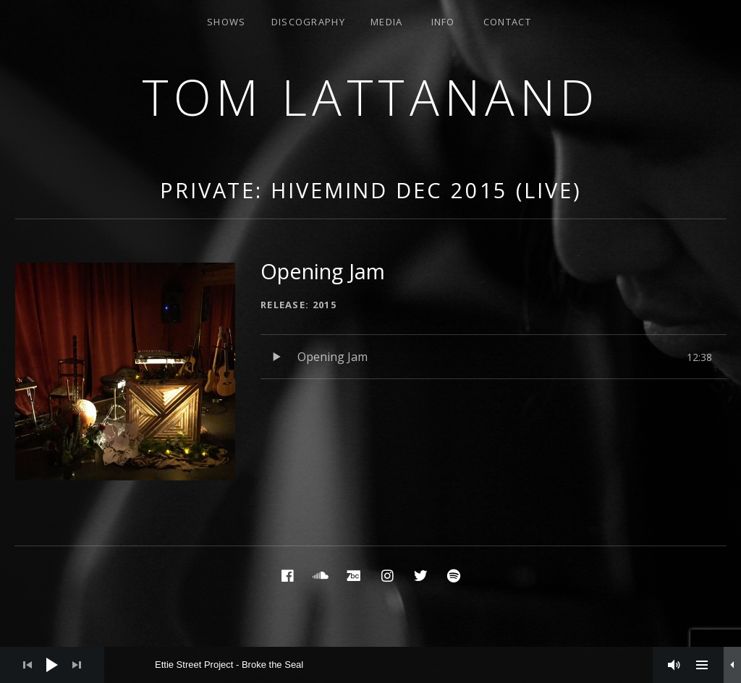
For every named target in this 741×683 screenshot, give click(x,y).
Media (386, 21)
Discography (308, 21)
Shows (226, 21)
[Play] (52, 664)
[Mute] (674, 664)
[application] (370, 665)
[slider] (385, 665)
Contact (507, 21)
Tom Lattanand (370, 96)
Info (443, 21)
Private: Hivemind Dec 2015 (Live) (371, 190)
